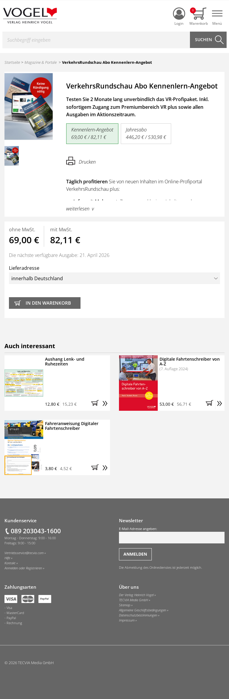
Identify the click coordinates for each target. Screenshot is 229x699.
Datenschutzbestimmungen (138, 615)
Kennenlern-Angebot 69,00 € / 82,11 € (92, 133)
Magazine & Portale (40, 62)
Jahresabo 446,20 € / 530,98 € (146, 133)
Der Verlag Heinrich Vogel (136, 595)
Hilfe (7, 558)
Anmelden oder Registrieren (23, 568)
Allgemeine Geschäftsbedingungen (142, 610)
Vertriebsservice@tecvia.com (24, 553)
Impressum (126, 620)
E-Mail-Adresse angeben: (172, 535)
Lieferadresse (114, 274)
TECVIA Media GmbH (133, 600)
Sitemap (124, 605)
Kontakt (10, 563)
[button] (96, 404)
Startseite (12, 62)
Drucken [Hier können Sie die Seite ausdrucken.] (81, 160)
